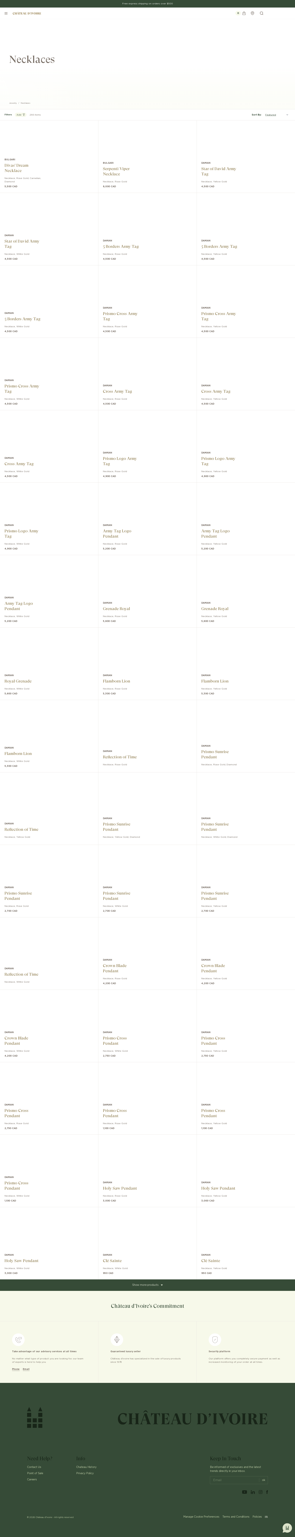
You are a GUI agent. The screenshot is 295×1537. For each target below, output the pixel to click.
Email (26, 1369)
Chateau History (86, 1467)
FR (266, 1516)
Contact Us (34, 1467)
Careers (32, 1479)
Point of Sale (35, 1473)
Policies (257, 1517)
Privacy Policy (85, 1473)
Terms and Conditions (235, 1517)
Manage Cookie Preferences (201, 1517)
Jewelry (13, 103)
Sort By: (257, 115)
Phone (16, 1369)
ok (262, 1480)
